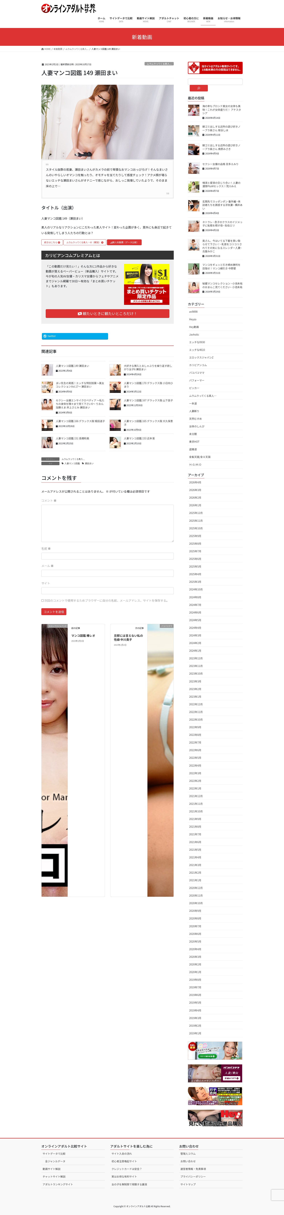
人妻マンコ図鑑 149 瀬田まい (72, 366)
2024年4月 (195, 627)
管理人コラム (188, 1153)
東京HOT (194, 441)
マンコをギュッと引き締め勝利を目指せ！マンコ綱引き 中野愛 (221, 266)
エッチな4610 (197, 350)
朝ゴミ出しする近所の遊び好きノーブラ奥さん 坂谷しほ (221, 128)
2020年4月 (195, 949)
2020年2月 (195, 964)
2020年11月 (196, 895)
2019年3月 (195, 1018)
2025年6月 (195, 559)
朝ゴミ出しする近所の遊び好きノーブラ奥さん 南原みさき (221, 147)
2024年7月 (195, 605)
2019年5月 (195, 1002)
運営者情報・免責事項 (193, 1169)
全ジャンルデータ (55, 1161)
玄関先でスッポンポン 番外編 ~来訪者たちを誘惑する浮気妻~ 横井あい (222, 205)
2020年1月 (195, 972)
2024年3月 (195, 635)
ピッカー (194, 388)
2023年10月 (196, 673)
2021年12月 (196, 796)
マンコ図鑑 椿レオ (83, 635)
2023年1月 (195, 696)
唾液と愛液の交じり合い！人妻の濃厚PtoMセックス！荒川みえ (221, 184)
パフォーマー (196, 380)
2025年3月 (195, 582)
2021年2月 (195, 872)
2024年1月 (195, 650)
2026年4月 (195, 482)
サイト (45, 583)
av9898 (193, 311)
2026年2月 (195, 497)
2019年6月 (195, 995)
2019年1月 (195, 1033)
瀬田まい (89, 463)
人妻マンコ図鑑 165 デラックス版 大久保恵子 (148, 422)
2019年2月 (195, 1025)
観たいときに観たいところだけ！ (107, 313)
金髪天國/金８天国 (200, 457)
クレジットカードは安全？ (127, 1169)
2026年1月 (195, 505)
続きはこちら (52, 242)
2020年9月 (195, 911)
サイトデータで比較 (54, 1153)
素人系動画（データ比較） (124, 242)
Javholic (194, 334)
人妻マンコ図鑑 (72, 463)
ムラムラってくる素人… (203, 396)
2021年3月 (195, 865)
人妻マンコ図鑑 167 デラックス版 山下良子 (148, 400)
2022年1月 (195, 788)
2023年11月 (196, 666)
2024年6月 (195, 612)
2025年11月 (196, 520)
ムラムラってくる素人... (159, 63)
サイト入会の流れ (122, 1153)
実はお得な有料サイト (124, 1176)
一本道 (193, 403)
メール (47, 566)
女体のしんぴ (196, 426)
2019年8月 (195, 979)
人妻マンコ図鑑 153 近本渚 (139, 438)
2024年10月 (196, 589)
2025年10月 (196, 528)
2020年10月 (196, 903)
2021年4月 (195, 857)
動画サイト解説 (51, 1169)
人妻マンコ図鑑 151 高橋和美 (72, 438)
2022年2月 (195, 781)
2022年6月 (195, 750)
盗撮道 (193, 449)
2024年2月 (195, 643)
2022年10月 (196, 719)
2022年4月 (195, 765)
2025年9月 (195, 536)
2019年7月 (195, 987)
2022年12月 (196, 704)
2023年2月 (195, 689)
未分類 (193, 434)
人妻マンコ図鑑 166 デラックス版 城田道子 (80, 421)
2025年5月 (195, 566)
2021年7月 (195, 834)
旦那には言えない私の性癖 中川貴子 (128, 637)
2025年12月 (196, 513)
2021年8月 (195, 826)
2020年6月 (195, 934)
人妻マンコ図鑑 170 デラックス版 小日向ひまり (148, 384)
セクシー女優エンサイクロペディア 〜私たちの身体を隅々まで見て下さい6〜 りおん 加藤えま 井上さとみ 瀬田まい (80, 403)
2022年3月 (195, 773)
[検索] (199, 88)
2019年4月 (195, 1010)
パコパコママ (196, 372)
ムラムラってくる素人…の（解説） (84, 242)
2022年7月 (195, 742)
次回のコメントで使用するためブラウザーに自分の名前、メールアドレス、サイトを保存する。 (106, 600)
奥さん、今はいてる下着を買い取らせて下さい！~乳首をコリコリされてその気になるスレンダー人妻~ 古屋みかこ (222, 246)
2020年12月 (196, 888)
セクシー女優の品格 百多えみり (220, 164)
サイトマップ (188, 1184)
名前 (46, 548)
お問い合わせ (188, 1161)
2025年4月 (195, 574)
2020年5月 (195, 941)
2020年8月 (195, 918)
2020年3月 (195, 957)
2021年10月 (196, 811)
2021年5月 (195, 849)
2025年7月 (195, 551)
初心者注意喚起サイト (124, 1161)
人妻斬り (194, 411)
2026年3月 (195, 490)
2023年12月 (196, 658)
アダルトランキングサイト (58, 1184)
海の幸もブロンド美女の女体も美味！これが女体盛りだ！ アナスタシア (221, 109)
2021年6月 (195, 842)
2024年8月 (195, 597)
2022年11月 (196, 712)
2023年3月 (195, 681)
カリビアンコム (198, 365)
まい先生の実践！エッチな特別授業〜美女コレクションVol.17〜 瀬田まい (80, 384)
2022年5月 (195, 757)
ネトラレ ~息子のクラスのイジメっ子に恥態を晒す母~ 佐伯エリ (222, 223)
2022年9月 (195, 727)
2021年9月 (195, 819)
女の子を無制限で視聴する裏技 (129, 1184)
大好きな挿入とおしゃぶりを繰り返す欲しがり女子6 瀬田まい (148, 367)
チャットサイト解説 (54, 1176)
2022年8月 (195, 735)
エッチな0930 (197, 342)
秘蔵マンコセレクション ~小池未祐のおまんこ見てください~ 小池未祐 (222, 285)
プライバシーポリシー (193, 1176)
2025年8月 (195, 543)
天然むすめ (195, 418)
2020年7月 (195, 926)
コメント (49, 500)
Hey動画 (194, 327)
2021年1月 (195, 880)
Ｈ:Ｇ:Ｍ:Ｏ (195, 464)
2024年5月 (195, 620)
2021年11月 (196, 803)
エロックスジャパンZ (201, 357)
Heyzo (192, 319)
